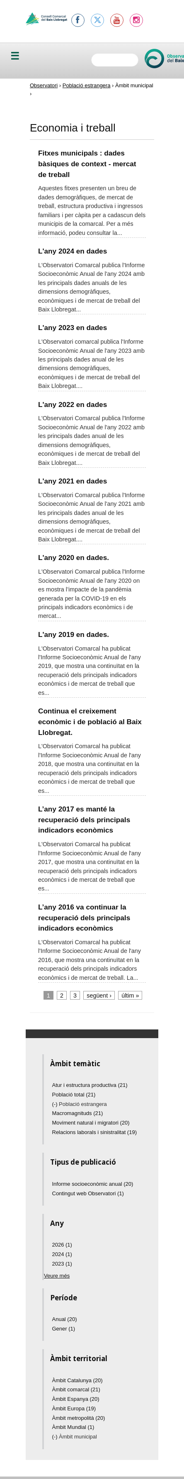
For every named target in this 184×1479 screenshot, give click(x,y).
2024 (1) (62, 1254)
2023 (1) (62, 1264)
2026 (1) (62, 1245)
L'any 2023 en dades (72, 327)
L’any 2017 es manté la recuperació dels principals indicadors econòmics (84, 819)
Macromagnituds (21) (77, 1113)
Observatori (44, 85)
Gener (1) (63, 1329)
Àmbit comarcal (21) (76, 1389)
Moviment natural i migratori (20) (91, 1123)
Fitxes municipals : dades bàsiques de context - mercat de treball (87, 163)
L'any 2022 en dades (72, 404)
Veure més (57, 1276)
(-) (55, 1104)
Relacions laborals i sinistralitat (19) (94, 1132)
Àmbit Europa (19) (74, 1408)
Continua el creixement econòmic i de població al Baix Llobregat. (90, 721)
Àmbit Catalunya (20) (77, 1380)
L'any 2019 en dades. (73, 634)
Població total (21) (74, 1094)
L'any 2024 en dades (72, 251)
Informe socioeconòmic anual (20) (92, 1184)
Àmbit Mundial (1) (73, 1427)
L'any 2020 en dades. (73, 557)
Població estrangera (87, 85)
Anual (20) (64, 1319)
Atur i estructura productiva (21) (90, 1085)
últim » (130, 995)
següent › (99, 995)
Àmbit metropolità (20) (78, 1418)
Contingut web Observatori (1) (88, 1193)
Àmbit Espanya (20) (75, 1399)
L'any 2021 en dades (72, 481)
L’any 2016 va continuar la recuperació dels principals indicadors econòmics (84, 917)
